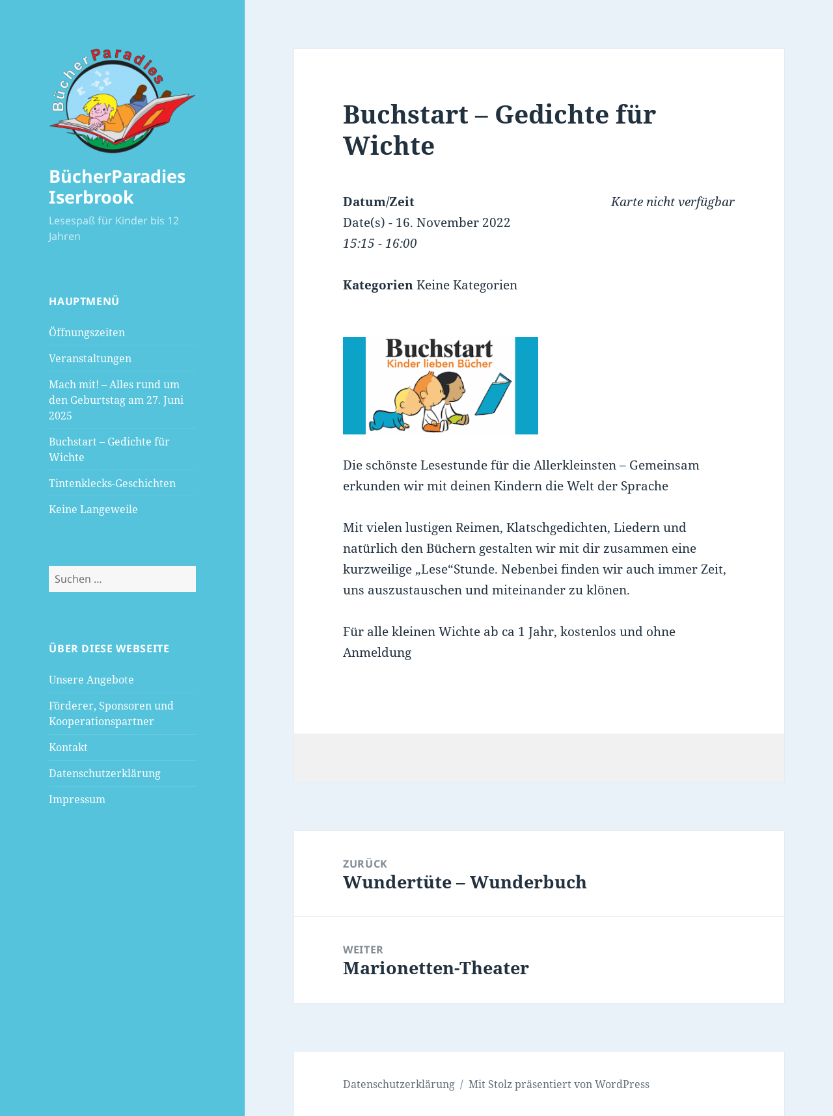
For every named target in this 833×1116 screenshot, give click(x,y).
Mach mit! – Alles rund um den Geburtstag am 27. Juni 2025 (116, 400)
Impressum (77, 799)
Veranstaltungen (90, 358)
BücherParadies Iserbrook (117, 186)
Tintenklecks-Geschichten (112, 483)
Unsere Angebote (91, 679)
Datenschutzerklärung (105, 773)
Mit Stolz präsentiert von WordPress (559, 1084)
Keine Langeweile (93, 509)
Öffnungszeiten (87, 332)
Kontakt (68, 747)
